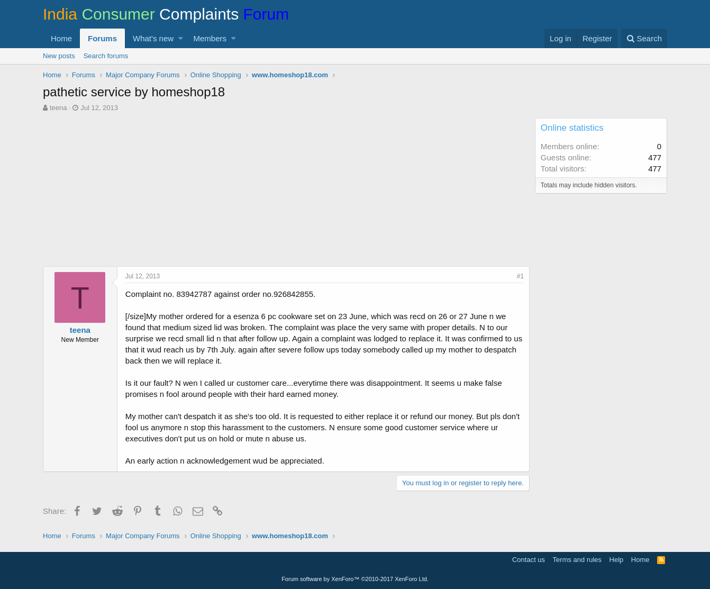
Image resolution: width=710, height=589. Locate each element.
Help (616, 560)
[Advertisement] (286, 192)
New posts (59, 56)
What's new (153, 38)
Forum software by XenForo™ (355, 579)
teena (58, 108)
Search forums (106, 56)
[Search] (644, 38)
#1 (520, 276)
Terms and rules (577, 560)
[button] (181, 38)
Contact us (528, 560)
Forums (102, 38)
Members (210, 38)
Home (61, 38)
